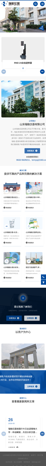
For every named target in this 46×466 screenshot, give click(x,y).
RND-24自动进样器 (23, 64)
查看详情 (23, 69)
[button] (3, 28)
